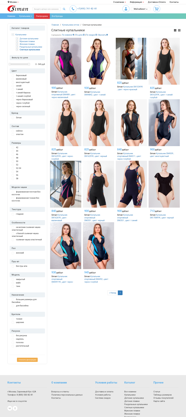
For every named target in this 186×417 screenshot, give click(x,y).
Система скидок (103, 398)
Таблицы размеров (162, 395)
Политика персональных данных (67, 395)
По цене (80, 35)
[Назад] (112, 292)
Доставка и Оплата (157, 2)
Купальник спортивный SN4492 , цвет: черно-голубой (96, 279)
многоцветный (21, 82)
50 (15, 161)
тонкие (17, 319)
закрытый (18, 279)
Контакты (174, 2)
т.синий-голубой (21, 96)
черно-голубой (21, 103)
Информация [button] (137, 2)
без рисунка (19, 335)
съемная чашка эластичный (27, 239)
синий (16, 86)
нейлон (17, 131)
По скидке (91, 35)
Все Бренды (57, 16)
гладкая (17, 214)
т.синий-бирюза (21, 93)
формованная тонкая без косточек (25, 199)
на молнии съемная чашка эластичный (26, 228)
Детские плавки (132, 401)
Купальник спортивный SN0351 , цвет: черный (94, 218)
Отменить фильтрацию (27, 360)
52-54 (16, 168)
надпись (18, 339)
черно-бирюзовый (22, 99)
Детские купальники (27, 38)
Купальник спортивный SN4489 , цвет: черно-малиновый (63, 94)
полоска (17, 342)
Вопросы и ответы (60, 391)
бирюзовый (19, 75)
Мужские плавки (25, 41)
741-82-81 (87, 8)
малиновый (19, 79)
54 (15, 172)
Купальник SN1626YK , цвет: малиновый (59, 218)
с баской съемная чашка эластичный (25, 234)
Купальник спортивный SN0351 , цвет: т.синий (127, 218)
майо (16, 283)
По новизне (68, 35)
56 (15, 175)
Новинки (11, 16)
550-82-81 (25, 395)
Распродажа (42, 16)
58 (15, 178)
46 (15, 154)
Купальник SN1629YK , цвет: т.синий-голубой (161, 95)
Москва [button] (12, 2)
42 (15, 147)
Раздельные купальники (29, 47)
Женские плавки (25, 44)
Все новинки (130, 391)
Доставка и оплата (104, 391)
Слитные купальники (28, 49)
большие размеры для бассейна (24, 300)
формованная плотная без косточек (26, 193)
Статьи (156, 391)
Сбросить (102, 35)
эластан (17, 134)
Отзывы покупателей (163, 398)
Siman (17, 117)
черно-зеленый (21, 106)
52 (15, 165)
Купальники (19, 34)
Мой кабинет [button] (140, 9)
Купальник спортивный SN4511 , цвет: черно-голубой (129, 156)
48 (15, 158)
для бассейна (20, 306)
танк (16, 286)
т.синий (17, 89)
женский (18, 253)
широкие (18, 322)
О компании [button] (119, 2)
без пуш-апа (19, 266)
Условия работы (103, 395)
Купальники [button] (25, 16)
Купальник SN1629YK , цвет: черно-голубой (62, 156)
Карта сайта (159, 401)
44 (15, 151)
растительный (20, 346)
